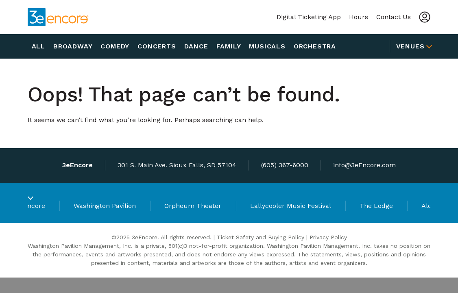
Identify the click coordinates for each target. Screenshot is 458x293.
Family (228, 46)
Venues (410, 46)
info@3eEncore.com (364, 165)
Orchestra (315, 46)
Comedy (114, 46)
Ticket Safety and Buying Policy (260, 237)
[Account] (424, 17)
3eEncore (30, 206)
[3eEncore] (58, 17)
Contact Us (393, 17)
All (38, 46)
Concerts (156, 46)
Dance (196, 46)
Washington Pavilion (105, 206)
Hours (358, 17)
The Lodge (376, 206)
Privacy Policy (328, 237)
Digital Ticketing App (309, 17)
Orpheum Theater (192, 206)
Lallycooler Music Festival (290, 206)
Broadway (72, 46)
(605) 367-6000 (284, 165)
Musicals (267, 46)
